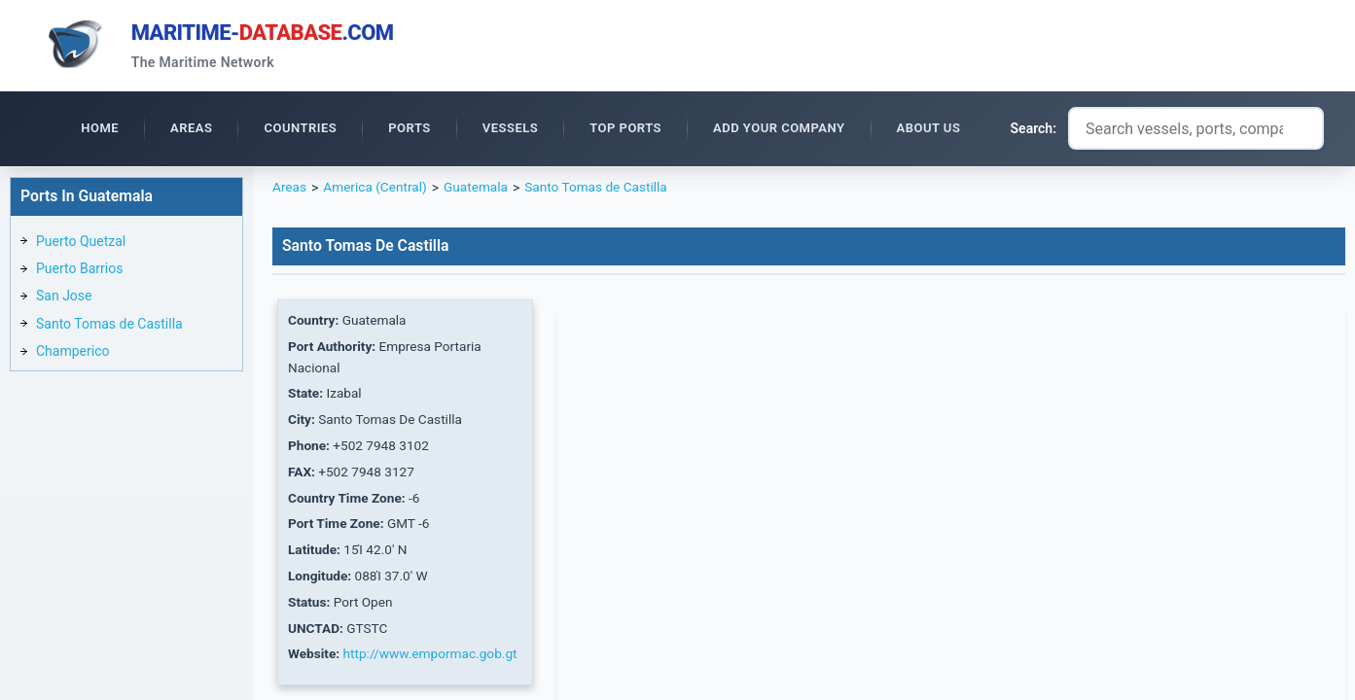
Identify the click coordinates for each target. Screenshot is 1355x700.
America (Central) (377, 190)
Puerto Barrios (79, 271)
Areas (289, 190)
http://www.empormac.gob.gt (433, 665)
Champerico (72, 354)
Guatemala (480, 190)
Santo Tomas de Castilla (109, 326)
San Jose (64, 298)
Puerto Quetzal (80, 244)
